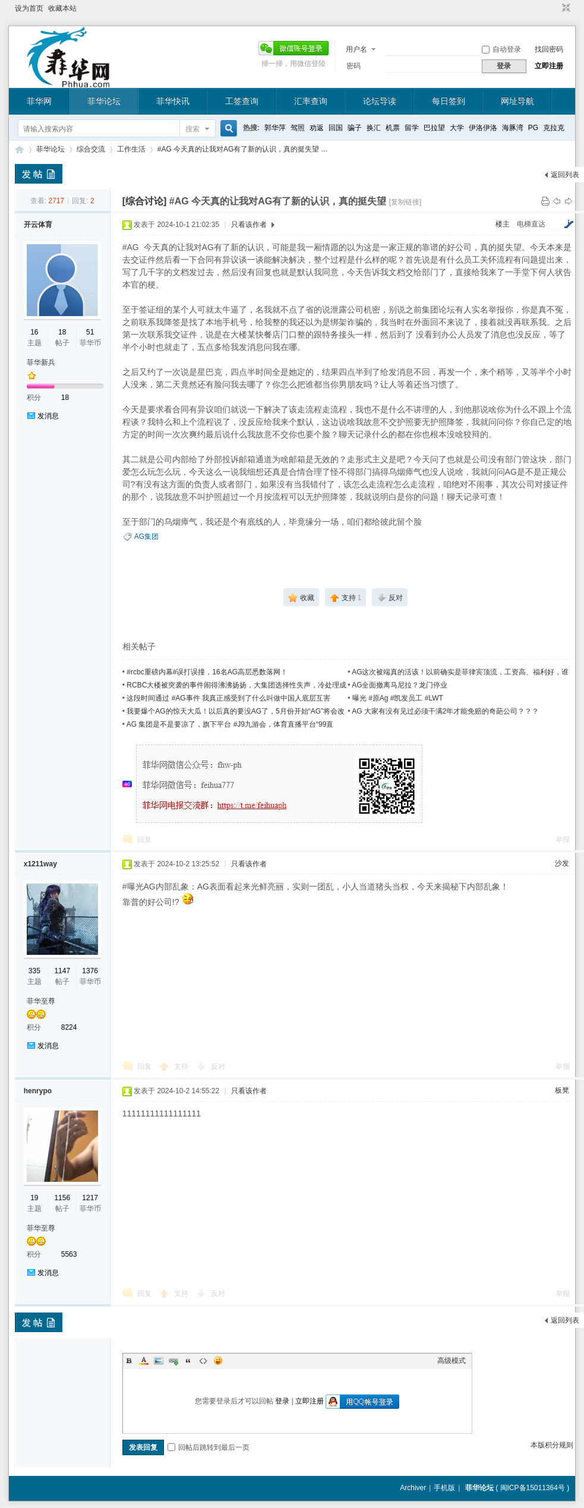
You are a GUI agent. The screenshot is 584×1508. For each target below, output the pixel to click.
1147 (62, 971)
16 (34, 332)
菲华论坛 (104, 101)
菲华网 (39, 101)
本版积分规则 (552, 1445)
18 (62, 332)
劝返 (317, 128)
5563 (69, 1254)
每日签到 (448, 101)
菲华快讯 (173, 101)
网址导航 (517, 101)
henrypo (38, 1091)
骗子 (355, 128)
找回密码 (549, 49)
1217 (90, 1198)
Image (159, 1361)
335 (34, 971)
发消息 (48, 416)
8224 (69, 1027)
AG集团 (146, 536)
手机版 (444, 1488)
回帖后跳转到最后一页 (209, 1447)
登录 (282, 1401)
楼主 (502, 224)
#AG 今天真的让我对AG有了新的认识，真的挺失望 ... (242, 149)
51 (90, 332)
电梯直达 (531, 224)
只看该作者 (249, 224)
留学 (412, 128)
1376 (90, 971)
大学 (457, 128)
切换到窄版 (565, 8)
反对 (218, 1066)
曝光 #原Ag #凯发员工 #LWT (397, 698)
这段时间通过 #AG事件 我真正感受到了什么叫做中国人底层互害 (228, 698)
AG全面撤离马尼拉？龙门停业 (399, 685)
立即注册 (549, 66)
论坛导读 (379, 101)
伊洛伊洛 (483, 128)
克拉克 (553, 128)
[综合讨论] (144, 201)
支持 (182, 1066)
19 (34, 1198)
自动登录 (501, 49)
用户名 (356, 49)
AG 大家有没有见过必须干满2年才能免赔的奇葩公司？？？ (445, 711)
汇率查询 (310, 101)
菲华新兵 (41, 362)
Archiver (413, 1488)
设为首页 (29, 8)
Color (144, 1361)
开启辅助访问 (555, 8)
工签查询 (241, 101)
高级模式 (451, 1360)
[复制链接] (405, 202)
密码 (353, 66)
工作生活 (131, 149)
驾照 (298, 128)
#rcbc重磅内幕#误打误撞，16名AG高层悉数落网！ (207, 672)
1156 (62, 1198)
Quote (188, 1361)
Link (173, 1361)
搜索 (192, 129)
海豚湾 (512, 128)
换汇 (374, 128)
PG (533, 128)
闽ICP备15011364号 (532, 1488)
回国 (336, 128)
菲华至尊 (41, 1001)
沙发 (562, 863)
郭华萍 (275, 128)
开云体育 (38, 224)
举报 (562, 839)
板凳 (562, 1090)
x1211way (40, 864)
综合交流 (91, 149)
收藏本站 (62, 8)
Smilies (218, 1361)
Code (203, 1361)
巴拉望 (434, 128)
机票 (393, 128)
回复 (144, 839)
